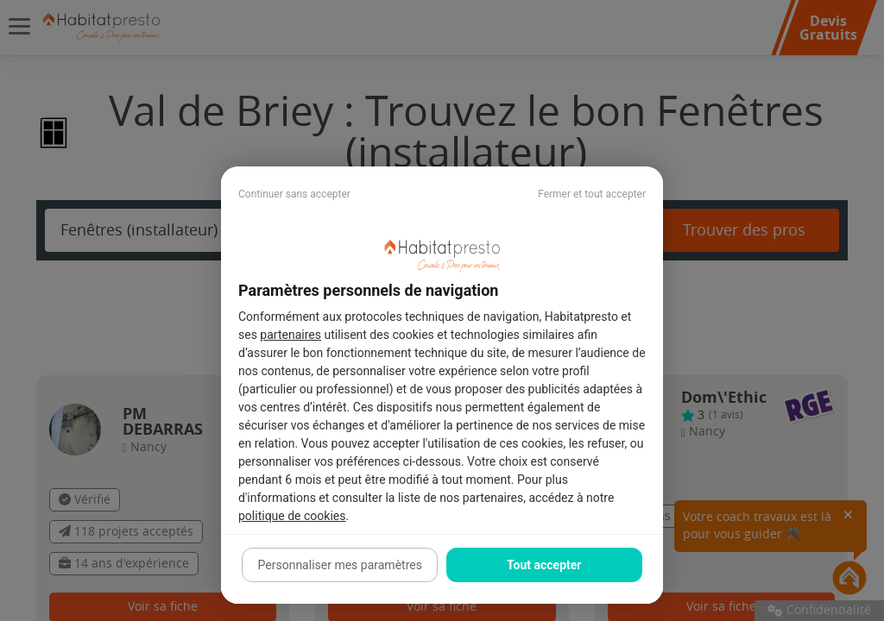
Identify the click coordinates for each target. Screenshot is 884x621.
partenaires (290, 335)
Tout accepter (544, 565)
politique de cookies (291, 516)
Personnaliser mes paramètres (340, 565)
